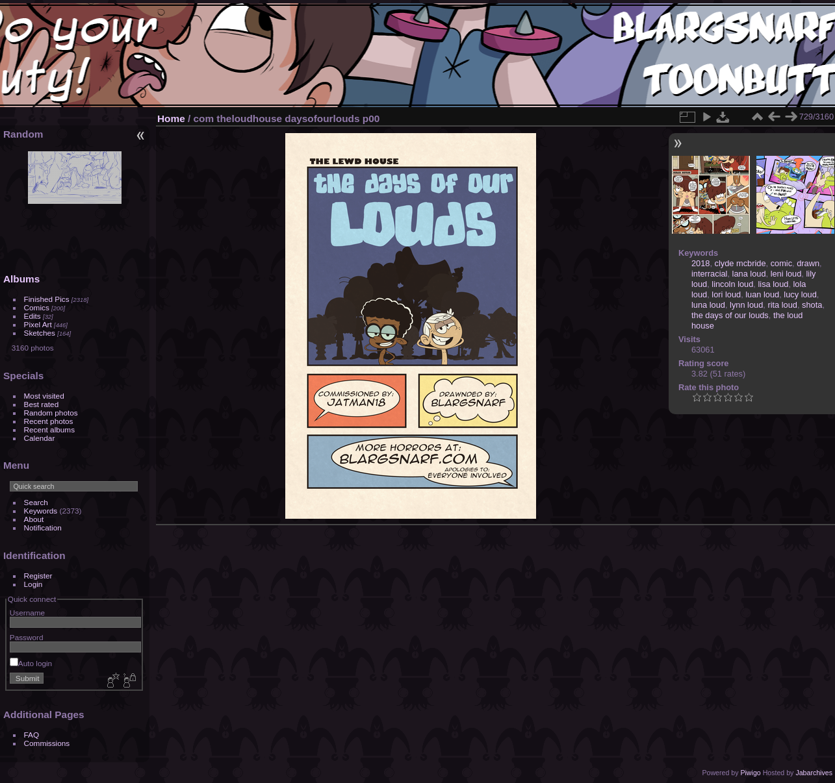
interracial (709, 274)
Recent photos (48, 421)
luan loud (762, 294)
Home (171, 118)
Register (38, 575)
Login (33, 584)
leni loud (786, 274)
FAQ (32, 734)
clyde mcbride (740, 263)
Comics (36, 307)
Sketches (39, 333)
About (34, 519)
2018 (700, 263)
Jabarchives (813, 773)
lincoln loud (732, 284)
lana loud (749, 274)
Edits (32, 316)
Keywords (41, 510)
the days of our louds (730, 315)
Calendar (39, 438)
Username (27, 612)
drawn (808, 263)
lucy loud (800, 294)
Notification (43, 527)
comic (781, 263)
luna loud (708, 305)
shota (812, 305)
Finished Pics (47, 299)
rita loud (782, 305)
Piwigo (750, 773)
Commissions (47, 743)
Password (27, 637)
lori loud (726, 294)
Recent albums (49, 429)
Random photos (51, 412)
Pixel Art (38, 324)
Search (36, 502)
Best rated (41, 404)
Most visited (44, 396)
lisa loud (773, 284)
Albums (21, 278)
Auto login (31, 663)
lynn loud (746, 305)
